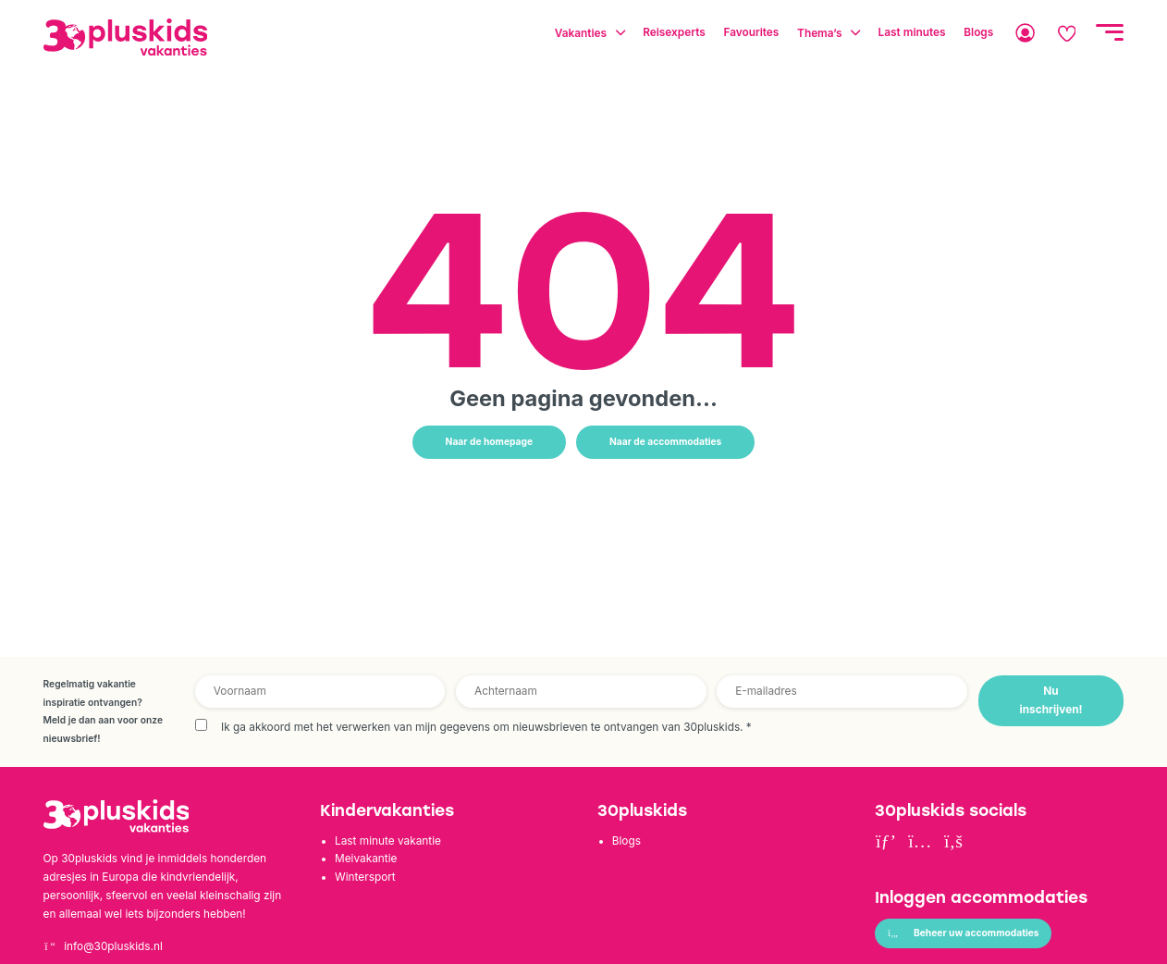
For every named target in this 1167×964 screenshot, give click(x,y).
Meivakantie (366, 858)
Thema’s (819, 32)
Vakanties (581, 32)
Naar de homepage (490, 441)
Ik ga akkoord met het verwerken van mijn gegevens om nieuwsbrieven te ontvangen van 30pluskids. (486, 727)
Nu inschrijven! (1051, 700)
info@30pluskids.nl (103, 946)
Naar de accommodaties (665, 441)
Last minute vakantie (388, 840)
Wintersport (365, 877)
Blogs (626, 840)
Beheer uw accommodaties (963, 932)
